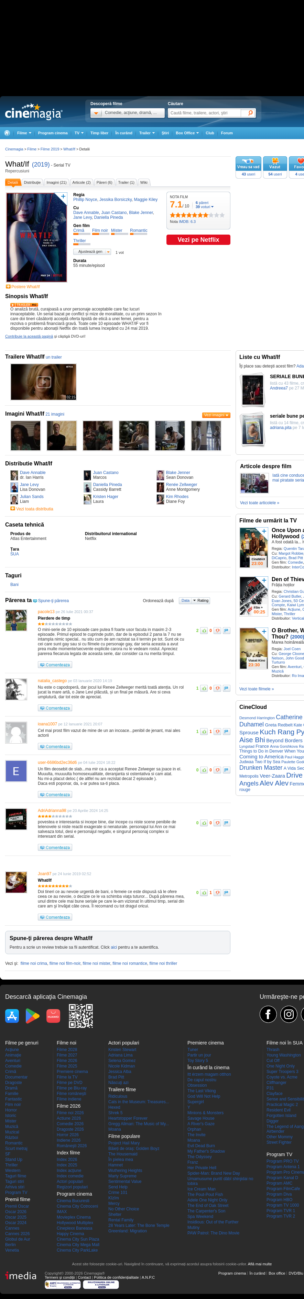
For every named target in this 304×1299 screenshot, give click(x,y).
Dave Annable (33, 472)
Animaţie (13, 1055)
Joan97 (44, 873)
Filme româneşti (71, 1093)
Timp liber (99, 133)
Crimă (10, 1071)
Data (185, 600)
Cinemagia (14, 149)
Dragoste (13, 1082)
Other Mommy (280, 1136)
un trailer (54, 357)
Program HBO (279, 1199)
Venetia (12, 1250)
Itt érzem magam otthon (209, 1074)
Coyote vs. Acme (282, 1077)
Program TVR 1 (281, 1210)
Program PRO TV (283, 1161)
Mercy (114, 1203)
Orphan (194, 1129)
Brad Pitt (296, 558)
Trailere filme (122, 1089)
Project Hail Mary (124, 1143)
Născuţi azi (118, 1082)
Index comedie (70, 1176)
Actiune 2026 (69, 1118)
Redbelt (285, 725)
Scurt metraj (16, 1148)
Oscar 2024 (15, 1222)
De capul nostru (201, 1079)
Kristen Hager (105, 496)
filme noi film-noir (65, 963)
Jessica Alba (119, 1071)
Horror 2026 (68, 1134)
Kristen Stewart (122, 1049)
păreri (202, 203)
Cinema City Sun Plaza (78, 1239)
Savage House (201, 1118)
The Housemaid (123, 1154)
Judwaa (246, 761)
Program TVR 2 (281, 1216)
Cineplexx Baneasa (74, 1228)
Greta (270, 724)
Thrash (273, 1049)
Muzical (12, 1132)
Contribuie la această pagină (29, 336)
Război (11, 1137)
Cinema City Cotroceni (77, 1206)
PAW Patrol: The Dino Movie (213, 1233)
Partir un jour (199, 1055)
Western (12, 1170)
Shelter (114, 1214)
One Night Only (281, 1066)
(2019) (41, 164)
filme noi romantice (129, 963)
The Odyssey (199, 1156)
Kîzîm (113, 1198)
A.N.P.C (148, 1277)
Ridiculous (117, 1096)
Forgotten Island (281, 1115)
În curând (123, 133)
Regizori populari (72, 1187)
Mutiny (193, 1227)
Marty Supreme (122, 1176)
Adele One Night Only (207, 1200)
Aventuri (294, 667)
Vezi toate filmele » (256, 689)
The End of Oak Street (207, 1205)
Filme (31, 149)
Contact (84, 1277)
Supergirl (195, 1101)
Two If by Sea (267, 761)
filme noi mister (96, 963)
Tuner (192, 1049)
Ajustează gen (90, 251)
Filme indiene (69, 1099)
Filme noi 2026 (70, 1112)
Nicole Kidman (121, 1066)
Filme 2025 (67, 1066)
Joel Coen (292, 649)
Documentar (16, 1077)
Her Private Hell (201, 1167)
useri (248, 174)
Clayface (275, 1093)
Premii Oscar (17, 1206)
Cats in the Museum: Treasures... (138, 1101)
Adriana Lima (120, 1055)
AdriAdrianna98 (52, 810)
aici (114, 947)
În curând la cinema (208, 1067)
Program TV (16, 1192)
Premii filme (17, 1199)
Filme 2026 (67, 1060)
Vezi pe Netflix (198, 239)
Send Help (118, 1187)
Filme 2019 (50, 149)
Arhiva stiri (14, 1187)
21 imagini (54, 414)
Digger (273, 1121)
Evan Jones (281, 601)
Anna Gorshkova (283, 746)
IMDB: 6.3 (187, 221)
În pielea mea (120, 1159)
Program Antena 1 (283, 1166)
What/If (17, 164)
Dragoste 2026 (70, 1129)
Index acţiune (69, 1170)
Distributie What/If (28, 463)
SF (7, 1154)
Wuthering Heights (125, 1170)
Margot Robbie (291, 553)
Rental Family (120, 1220)
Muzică (278, 671)
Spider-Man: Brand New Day (213, 1173)
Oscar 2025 (15, 1217)
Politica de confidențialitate (116, 1277)
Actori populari (70, 1181)
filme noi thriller (163, 963)
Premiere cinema (72, 1071)
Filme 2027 (67, 1055)
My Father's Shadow (206, 1151)
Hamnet (115, 1165)
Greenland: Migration (127, 1231)
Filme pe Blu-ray (72, 1088)
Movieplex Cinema (74, 1217)
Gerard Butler (290, 596)
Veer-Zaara (272, 776)
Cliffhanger (276, 1082)
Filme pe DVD (70, 1082)
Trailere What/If (25, 357)
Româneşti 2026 (72, 1145)
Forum (227, 133)
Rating (202, 600)
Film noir (13, 1104)
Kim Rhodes (177, 496)
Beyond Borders (284, 740)
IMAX (62, 1211)
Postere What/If (25, 286)
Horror (11, 1110)
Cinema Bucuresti (73, 1200)
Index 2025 (67, 1165)
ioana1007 (47, 724)
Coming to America (261, 756)
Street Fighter (279, 1142)
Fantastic (13, 1099)
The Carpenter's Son (206, 1211)
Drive (294, 775)
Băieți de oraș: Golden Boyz (134, 1148)
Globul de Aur (17, 1239)
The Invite (196, 1134)
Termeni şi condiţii (60, 1277)
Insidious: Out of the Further (213, 1222)
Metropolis (249, 776)
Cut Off (273, 1060)
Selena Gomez (121, 1060)
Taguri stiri (14, 1181)
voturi (203, 207)
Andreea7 (279, 388)
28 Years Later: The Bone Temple (139, 1225)
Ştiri (165, 133)
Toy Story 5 (197, 1060)
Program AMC (279, 1183)
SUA (14, 554)
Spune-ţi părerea (53, 600)
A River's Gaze (201, 1123)
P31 (270, 1088)
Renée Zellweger (181, 484)
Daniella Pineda (107, 484)
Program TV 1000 (283, 1205)
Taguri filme (15, 1176)
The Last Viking (201, 1090)
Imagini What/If (24, 414)
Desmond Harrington (257, 718)
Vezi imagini (214, 415)
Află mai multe (260, 1264)
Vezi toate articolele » (259, 502)
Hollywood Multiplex (75, 1222)
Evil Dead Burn (201, 1145)
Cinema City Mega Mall (78, 1244)
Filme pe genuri (22, 1043)
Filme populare (124, 1136)
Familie (12, 1093)
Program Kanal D (282, 1177)
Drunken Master (260, 767)
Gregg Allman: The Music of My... (138, 1123)
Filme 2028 (67, 1049)
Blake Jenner (178, 472)
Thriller (289, 614)
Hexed (114, 1107)
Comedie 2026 (70, 1123)
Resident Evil (279, 1110)
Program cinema (53, 133)
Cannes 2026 (17, 1233)
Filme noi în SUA (285, 1043)
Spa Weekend (200, 1216)
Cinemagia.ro (34, 111)
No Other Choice (123, 1209)
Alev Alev (274, 783)
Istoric (10, 1115)
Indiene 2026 (68, 1140)
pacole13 (46, 611)
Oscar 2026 (15, 1211)
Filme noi (66, 1043)
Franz (192, 1162)
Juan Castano (106, 472)
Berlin (10, 1244)
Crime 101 (117, 1192)
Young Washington (284, 1055)
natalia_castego (52, 680)
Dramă (11, 1088)
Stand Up (13, 1159)
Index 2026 (67, 1159)
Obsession (197, 1085)
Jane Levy (29, 484)
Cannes (12, 1228)
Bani (14, 584)
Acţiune (293, 609)
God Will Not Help (203, 1096)
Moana (114, 1129)
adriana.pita (281, 427)
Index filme (68, 1152)
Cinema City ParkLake (77, 1250)
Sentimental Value (125, 1181)
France (262, 746)
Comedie (295, 562)
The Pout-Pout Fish (205, 1194)
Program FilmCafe (283, 1188)
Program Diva (279, 1194)
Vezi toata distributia (34, 509)
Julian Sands (32, 496)
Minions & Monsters (205, 1112)
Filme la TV (67, 1077)
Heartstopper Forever (128, 1118)
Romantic (14, 1143)
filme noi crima (34, 963)
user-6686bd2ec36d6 (57, 762)
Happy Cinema (70, 1233)
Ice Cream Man (201, 1189)
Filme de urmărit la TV (268, 520)
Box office (277, 1273)
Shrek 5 (115, 1112)
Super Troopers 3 (282, 1071)
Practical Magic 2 (282, 1104)
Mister (277, 614)
